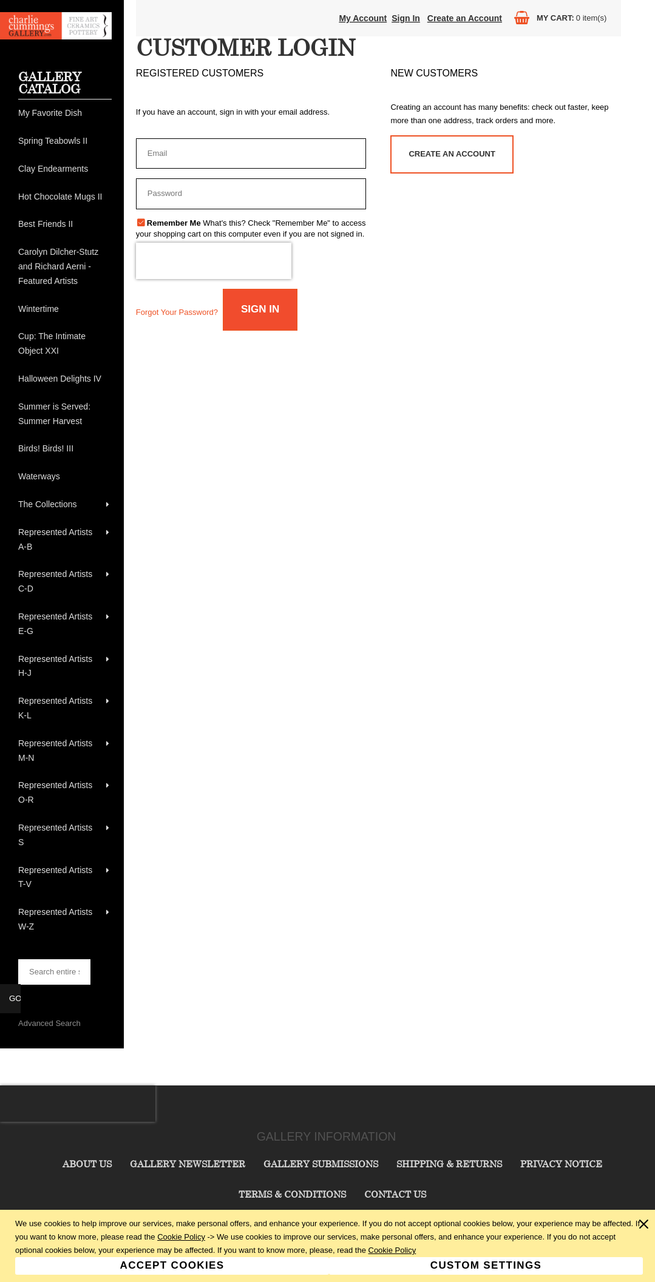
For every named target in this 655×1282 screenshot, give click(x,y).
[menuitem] (65, 113)
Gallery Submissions (320, 1163)
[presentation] (213, 261)
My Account (363, 18)
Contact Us (395, 1194)
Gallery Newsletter (187, 1163)
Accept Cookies (172, 1265)
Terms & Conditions (292, 1194)
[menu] (65, 520)
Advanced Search (49, 1023)
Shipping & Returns (449, 1163)
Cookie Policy (181, 1236)
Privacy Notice (561, 1163)
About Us (87, 1163)
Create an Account (464, 18)
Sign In (406, 18)
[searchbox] (54, 972)
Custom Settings (485, 1265)
